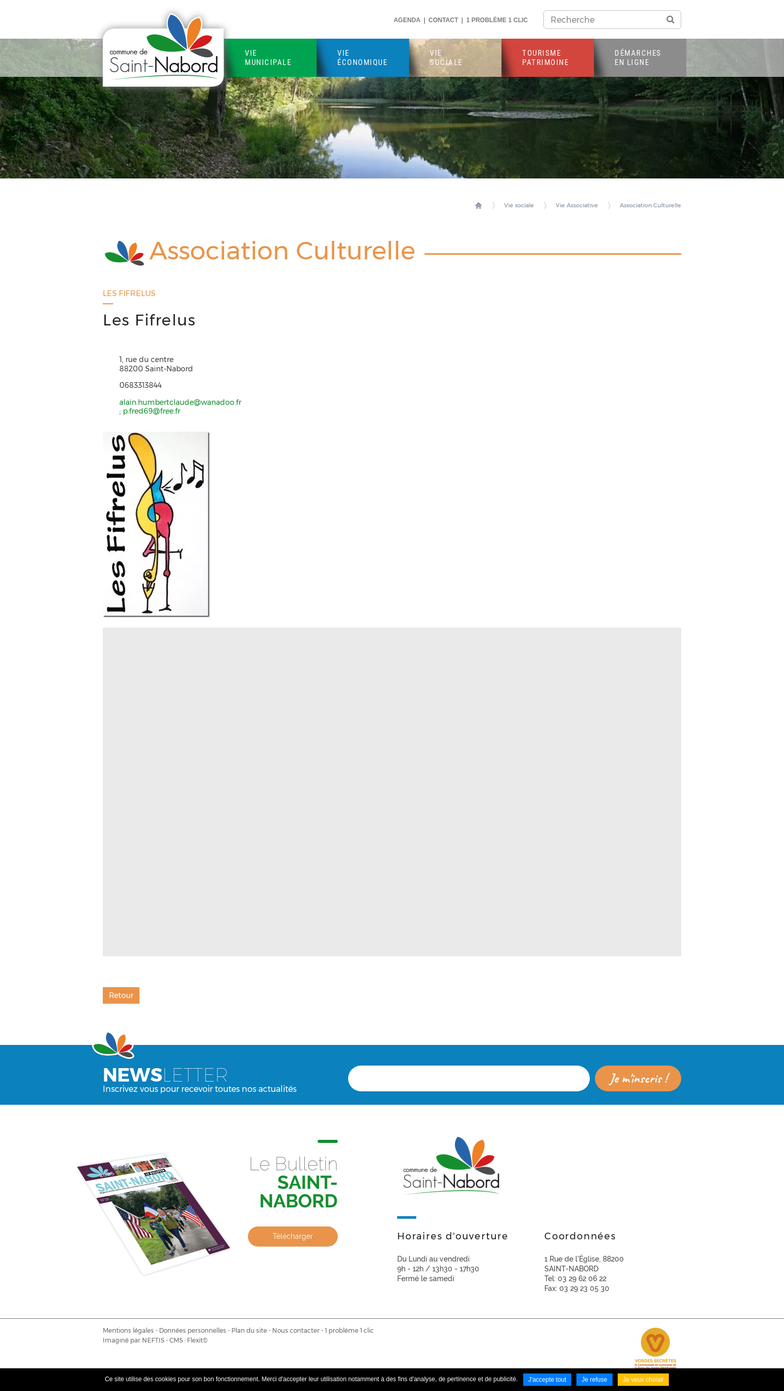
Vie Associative (577, 205)
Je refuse (594, 1379)
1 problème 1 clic (497, 20)
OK (670, 19)
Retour (121, 995)
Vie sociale (519, 205)
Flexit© (197, 1340)
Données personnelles (192, 1330)
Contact (444, 20)
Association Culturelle (650, 205)
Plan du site (249, 1330)
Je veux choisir (643, 1379)
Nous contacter (296, 1330)
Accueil (478, 205)
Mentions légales (128, 1330)
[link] (220, 1208)
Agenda (407, 20)
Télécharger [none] (293, 1236)
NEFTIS (153, 1340)
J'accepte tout (547, 1379)
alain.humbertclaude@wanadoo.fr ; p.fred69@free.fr (180, 407)
